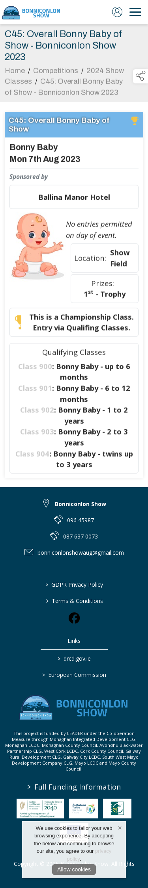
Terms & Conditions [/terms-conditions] (74, 600)
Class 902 (37, 411)
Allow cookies (74, 869)
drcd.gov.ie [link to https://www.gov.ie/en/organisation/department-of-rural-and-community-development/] (74, 658)
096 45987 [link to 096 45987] (80, 520)
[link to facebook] (74, 618)
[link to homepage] (31, 12)
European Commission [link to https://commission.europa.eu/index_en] (74, 674)
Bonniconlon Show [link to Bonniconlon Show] (80, 504)
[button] (140, 76)
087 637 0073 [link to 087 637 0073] (80, 536)
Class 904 (32, 455)
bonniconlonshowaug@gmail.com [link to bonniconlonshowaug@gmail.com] (80, 552)
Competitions (55, 72)
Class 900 (35, 368)
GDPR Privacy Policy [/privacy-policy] (74, 584)
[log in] (117, 12)
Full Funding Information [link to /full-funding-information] (74, 787)
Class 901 (35, 390)
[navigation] (135, 12)
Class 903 (37, 433)
